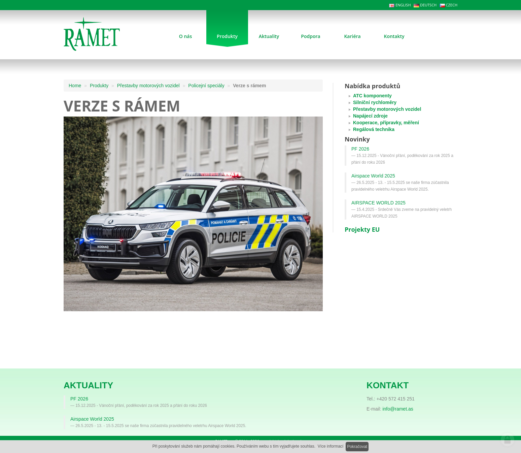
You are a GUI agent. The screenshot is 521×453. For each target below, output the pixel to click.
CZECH (448, 4)
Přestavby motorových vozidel (148, 85)
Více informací (331, 446)
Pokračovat (357, 446)
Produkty (99, 85)
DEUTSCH (425, 4)
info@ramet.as (397, 409)
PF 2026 (360, 149)
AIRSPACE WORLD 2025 (378, 202)
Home (75, 85)
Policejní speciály (206, 85)
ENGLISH (400, 4)
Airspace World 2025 (373, 176)
